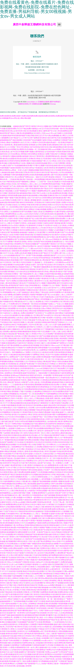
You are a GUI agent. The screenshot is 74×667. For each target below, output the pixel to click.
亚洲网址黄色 (62, 592)
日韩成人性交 (10, 184)
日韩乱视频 (7, 576)
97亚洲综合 (32, 361)
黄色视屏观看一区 (21, 518)
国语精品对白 (67, 228)
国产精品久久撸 (13, 133)
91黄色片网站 (34, 292)
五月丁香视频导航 (47, 329)
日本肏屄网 (40, 232)
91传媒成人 (57, 610)
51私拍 (5, 387)
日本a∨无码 (55, 541)
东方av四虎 (54, 299)
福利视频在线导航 (30, 615)
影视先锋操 (51, 631)
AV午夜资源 (65, 292)
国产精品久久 (12, 520)
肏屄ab (70, 126)
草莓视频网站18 (8, 292)
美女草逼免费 (26, 659)
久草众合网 (17, 177)
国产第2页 (64, 269)
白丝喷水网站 (12, 548)
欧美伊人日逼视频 (62, 511)
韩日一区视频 (42, 285)
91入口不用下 (23, 138)
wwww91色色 (32, 258)
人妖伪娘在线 (51, 421)
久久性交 (33, 352)
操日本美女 (48, 228)
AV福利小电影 (65, 537)
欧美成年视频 (26, 253)
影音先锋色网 (54, 530)
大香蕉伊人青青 (22, 451)
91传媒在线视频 (40, 209)
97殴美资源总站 (11, 182)
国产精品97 (52, 620)
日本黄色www (12, 580)
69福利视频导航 (22, 527)
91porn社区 (17, 401)
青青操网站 (33, 537)
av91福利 (3, 408)
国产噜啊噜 (24, 546)
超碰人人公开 (66, 509)
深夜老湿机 (32, 221)
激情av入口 (8, 650)
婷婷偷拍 (57, 657)
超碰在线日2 (4, 161)
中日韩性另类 (64, 186)
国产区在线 (45, 530)
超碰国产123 (35, 472)
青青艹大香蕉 (59, 661)
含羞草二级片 (36, 265)
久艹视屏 (67, 599)
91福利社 (45, 223)
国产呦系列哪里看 (21, 610)
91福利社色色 (49, 202)
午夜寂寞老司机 (14, 465)
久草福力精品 (55, 474)
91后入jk (9, 652)
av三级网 (26, 352)
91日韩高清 (28, 553)
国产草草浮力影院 (28, 126)
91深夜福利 (36, 645)
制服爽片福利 (41, 140)
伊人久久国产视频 (59, 290)
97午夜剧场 (30, 283)
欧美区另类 (54, 493)
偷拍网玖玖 (16, 315)
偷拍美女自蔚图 (8, 158)
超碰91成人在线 (52, 410)
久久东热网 (37, 447)
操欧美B (65, 500)
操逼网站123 (56, 301)
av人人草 (34, 514)
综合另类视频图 (46, 516)
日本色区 (27, 636)
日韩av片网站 (46, 308)
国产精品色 (44, 216)
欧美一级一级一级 (49, 599)
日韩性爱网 (34, 426)
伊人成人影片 (58, 449)
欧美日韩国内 (49, 525)
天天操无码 (36, 555)
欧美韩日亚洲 (10, 435)
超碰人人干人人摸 (50, 477)
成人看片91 (61, 620)
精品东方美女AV (48, 539)
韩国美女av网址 (9, 170)
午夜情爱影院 (5, 320)
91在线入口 (56, 225)
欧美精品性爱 (53, 523)
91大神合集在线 (47, 562)
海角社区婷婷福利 (26, 202)
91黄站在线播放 (62, 361)
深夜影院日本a (50, 507)
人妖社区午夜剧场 (42, 246)
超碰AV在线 (55, 514)
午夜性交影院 (32, 470)
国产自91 (44, 463)
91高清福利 (67, 484)
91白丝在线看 (21, 444)
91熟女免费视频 (52, 135)
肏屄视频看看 (10, 541)
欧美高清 (41, 569)
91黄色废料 (55, 366)
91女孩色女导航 (64, 235)
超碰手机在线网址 (43, 484)
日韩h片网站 (48, 461)
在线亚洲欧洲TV (31, 608)
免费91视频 (29, 152)
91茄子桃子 (25, 463)
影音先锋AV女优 (64, 594)
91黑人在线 (31, 444)
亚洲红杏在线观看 (50, 604)
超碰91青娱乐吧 (49, 405)
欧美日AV (18, 654)
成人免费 (21, 313)
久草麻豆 (16, 546)
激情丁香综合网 (56, 608)
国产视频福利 (23, 182)
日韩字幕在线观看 (12, 345)
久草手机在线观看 (63, 278)
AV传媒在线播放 (35, 161)
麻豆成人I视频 (31, 481)
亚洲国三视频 (27, 278)
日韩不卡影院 (24, 260)
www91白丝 (8, 417)
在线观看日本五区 (46, 613)
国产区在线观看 (35, 539)
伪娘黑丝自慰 (16, 278)
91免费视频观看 (33, 631)
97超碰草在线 (58, 419)
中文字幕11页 (49, 571)
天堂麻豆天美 (64, 534)
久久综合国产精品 (21, 629)
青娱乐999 (26, 571)
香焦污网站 (8, 338)
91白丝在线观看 (53, 348)
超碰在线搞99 (8, 135)
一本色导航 (64, 569)
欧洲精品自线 (48, 338)
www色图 (3, 394)
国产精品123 (27, 338)
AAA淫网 (26, 497)
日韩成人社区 (56, 161)
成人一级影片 (36, 177)
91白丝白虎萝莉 (62, 550)
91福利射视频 (68, 313)
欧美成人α (8, 152)
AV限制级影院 (20, 647)
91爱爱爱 (61, 163)
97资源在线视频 (49, 511)
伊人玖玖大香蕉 (44, 426)
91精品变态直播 (18, 322)
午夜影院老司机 (13, 193)
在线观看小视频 (56, 481)
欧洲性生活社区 (36, 230)
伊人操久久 (51, 590)
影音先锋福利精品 (42, 387)
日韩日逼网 (42, 145)
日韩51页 (62, 145)
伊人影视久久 (18, 567)
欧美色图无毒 (52, 592)
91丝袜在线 (65, 624)
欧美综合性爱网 (9, 149)
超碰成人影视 (44, 398)
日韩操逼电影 (42, 221)
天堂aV (63, 149)
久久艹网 (32, 267)
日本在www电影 (42, 627)
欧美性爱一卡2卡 (56, 311)
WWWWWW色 (62, 442)
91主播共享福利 (59, 211)
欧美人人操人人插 (47, 633)
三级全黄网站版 (41, 396)
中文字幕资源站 (26, 447)
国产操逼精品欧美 (28, 657)
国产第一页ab (46, 182)
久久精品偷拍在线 (13, 354)
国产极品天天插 (64, 629)
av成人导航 (13, 488)
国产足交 (36, 401)
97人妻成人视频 (55, 500)
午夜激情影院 (42, 620)
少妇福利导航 (48, 274)
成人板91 (47, 237)
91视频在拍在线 (31, 290)
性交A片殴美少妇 (38, 504)
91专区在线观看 (56, 391)
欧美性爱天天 (60, 179)
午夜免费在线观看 (23, 472)
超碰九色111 (17, 338)
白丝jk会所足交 (23, 271)
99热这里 (54, 426)
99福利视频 (10, 405)
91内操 (60, 336)
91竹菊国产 (20, 348)
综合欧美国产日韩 (52, 152)
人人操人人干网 (32, 398)
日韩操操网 (33, 318)
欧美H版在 (58, 271)
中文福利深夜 (41, 341)
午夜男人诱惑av (66, 248)
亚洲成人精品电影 (60, 338)
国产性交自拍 (46, 265)
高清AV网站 (33, 451)
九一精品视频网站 (58, 520)
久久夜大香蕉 (26, 465)
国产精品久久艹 (58, 428)
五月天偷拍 (64, 516)
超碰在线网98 (60, 467)
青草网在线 (12, 638)
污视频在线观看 (15, 156)
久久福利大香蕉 (11, 218)
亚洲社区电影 (65, 142)
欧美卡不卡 (10, 587)
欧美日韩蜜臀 (55, 292)
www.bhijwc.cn (32, 102)
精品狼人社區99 (54, 297)
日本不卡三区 (53, 200)
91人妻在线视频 (49, 343)
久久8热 (44, 580)
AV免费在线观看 (61, 650)
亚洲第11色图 (60, 202)
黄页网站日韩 (17, 207)
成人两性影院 (65, 580)
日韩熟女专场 (25, 205)
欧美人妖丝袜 (56, 659)
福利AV (56, 569)
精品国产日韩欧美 (22, 562)
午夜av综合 (25, 378)
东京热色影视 (48, 497)
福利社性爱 (4, 437)
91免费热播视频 (25, 645)
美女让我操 (8, 366)
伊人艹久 (53, 640)
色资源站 (59, 599)
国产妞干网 (4, 230)
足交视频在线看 (9, 622)
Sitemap (53, 104)
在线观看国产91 (31, 313)
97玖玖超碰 (54, 354)
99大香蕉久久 (14, 419)
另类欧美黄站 (29, 525)
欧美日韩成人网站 (46, 271)
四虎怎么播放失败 (60, 433)
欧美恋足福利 (24, 237)
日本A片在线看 (55, 170)
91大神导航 (49, 504)
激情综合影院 (23, 145)
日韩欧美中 (8, 177)
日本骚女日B (22, 578)
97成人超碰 (4, 465)
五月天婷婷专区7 (10, 327)
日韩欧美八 (27, 592)
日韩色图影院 (43, 486)
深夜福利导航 (50, 179)
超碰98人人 (52, 262)
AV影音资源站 (29, 384)
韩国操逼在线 (34, 271)
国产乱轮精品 (10, 557)
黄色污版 (57, 269)
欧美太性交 (15, 188)
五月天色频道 (59, 504)
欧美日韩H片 (44, 500)
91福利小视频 (11, 329)
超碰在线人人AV (37, 228)
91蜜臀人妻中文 (58, 253)
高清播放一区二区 (33, 149)
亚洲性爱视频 (42, 348)
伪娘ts (9, 643)
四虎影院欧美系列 (63, 491)
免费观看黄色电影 (43, 311)
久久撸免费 (59, 553)
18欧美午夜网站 (63, 421)
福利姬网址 (23, 479)
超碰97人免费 (59, 562)
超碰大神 (57, 624)
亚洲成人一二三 (8, 384)
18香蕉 (67, 163)
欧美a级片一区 (54, 142)
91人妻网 (15, 486)
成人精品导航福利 (53, 281)
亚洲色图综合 (56, 241)
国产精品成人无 (9, 458)
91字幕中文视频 (38, 165)
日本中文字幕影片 (51, 629)
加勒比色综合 (7, 574)
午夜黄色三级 (51, 663)
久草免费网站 (27, 401)
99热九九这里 (53, 306)
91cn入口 (52, 216)
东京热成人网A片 (56, 527)
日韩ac (5, 638)
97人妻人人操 (55, 331)
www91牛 (37, 248)
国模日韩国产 (18, 248)
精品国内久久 (12, 608)
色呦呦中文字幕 (22, 560)
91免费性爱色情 (30, 348)
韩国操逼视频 (48, 624)
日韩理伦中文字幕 (13, 378)
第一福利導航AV (36, 497)
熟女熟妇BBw (36, 580)
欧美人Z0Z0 (12, 502)
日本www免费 (27, 431)
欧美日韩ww (10, 131)
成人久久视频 (63, 304)
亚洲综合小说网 (61, 191)
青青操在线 (28, 235)
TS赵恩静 (6, 433)
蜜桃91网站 (4, 451)
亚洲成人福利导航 (33, 329)
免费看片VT (51, 209)
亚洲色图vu (33, 145)
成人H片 (6, 590)
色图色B (3, 532)
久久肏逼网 (36, 301)
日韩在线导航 (63, 394)
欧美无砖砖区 (34, 216)
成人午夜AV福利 (53, 320)
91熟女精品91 (32, 336)
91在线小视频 (25, 163)
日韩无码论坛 (56, 308)
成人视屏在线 (18, 186)
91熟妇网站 (64, 281)
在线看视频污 (64, 354)
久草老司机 (7, 414)
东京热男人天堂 (39, 133)
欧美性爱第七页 (65, 267)
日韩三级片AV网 (44, 518)
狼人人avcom (36, 368)
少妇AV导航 (55, 532)
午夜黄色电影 (30, 467)
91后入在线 (51, 647)
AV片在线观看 (64, 426)
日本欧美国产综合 (28, 140)
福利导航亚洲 (62, 126)
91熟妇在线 (47, 435)
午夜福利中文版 (29, 357)
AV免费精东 (53, 486)
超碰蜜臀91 (12, 216)
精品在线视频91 (19, 440)
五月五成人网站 (39, 449)
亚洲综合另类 (46, 205)
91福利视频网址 (8, 481)
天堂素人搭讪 (37, 211)
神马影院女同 (28, 350)
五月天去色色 (18, 442)
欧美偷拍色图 (58, 601)
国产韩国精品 (21, 191)
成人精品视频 (33, 479)
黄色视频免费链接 (36, 237)
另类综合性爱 (62, 456)
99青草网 (35, 592)
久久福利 (49, 290)
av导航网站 (29, 461)
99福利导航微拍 (56, 357)
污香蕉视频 (66, 659)
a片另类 (22, 590)
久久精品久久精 (23, 216)
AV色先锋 (53, 594)
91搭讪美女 (7, 278)
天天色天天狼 (26, 320)
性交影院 (67, 165)
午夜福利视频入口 (20, 361)
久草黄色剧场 (22, 624)
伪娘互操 (7, 421)
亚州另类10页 (21, 131)
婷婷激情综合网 (55, 380)
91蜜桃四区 (43, 403)
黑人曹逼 (14, 145)
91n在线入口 (44, 193)
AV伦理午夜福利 (48, 177)
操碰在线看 (23, 281)
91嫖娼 (14, 599)
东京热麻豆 (56, 182)
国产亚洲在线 (28, 364)
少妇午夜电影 (21, 184)
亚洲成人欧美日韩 (21, 587)
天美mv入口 (10, 562)
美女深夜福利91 (16, 597)
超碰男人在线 (23, 548)
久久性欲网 (30, 458)
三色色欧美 (8, 401)
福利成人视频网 (31, 509)
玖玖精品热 (10, 334)
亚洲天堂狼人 (21, 557)
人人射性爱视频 (44, 479)
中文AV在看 (24, 569)
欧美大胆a (3, 221)
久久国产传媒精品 (21, 292)
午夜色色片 (10, 553)
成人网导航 (22, 154)
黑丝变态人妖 (35, 463)
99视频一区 (4, 569)
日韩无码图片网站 (9, 456)
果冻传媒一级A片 (58, 128)
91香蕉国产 (65, 140)
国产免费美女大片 (62, 343)
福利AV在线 (16, 659)
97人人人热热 (40, 663)
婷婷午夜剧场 (55, 223)
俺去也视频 (25, 315)
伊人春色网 (63, 239)
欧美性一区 (22, 398)
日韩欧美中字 (67, 548)
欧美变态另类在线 (15, 311)
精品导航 (30, 135)
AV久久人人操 (8, 491)
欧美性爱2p (48, 544)
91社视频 (34, 474)
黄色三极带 (43, 131)
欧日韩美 (63, 532)
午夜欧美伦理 (60, 458)
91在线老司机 (7, 244)
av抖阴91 (55, 516)
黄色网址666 (27, 175)
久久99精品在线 (59, 454)
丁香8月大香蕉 (25, 228)
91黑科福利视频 (16, 175)
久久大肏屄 (25, 539)
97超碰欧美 (54, 246)
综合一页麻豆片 (65, 576)
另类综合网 (49, 583)
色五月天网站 (50, 364)
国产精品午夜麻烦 (54, 260)
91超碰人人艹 (52, 304)
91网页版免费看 (53, 350)
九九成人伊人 (68, 329)
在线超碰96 (45, 488)
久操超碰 (6, 645)
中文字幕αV (33, 297)
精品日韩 (53, 456)
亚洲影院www (62, 262)
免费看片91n (58, 544)
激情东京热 (63, 555)
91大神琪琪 (49, 232)
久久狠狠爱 (32, 624)
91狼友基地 (55, 412)
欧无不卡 (66, 497)
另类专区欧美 (35, 359)
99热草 (28, 306)
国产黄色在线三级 (21, 334)
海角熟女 (21, 608)
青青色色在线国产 (12, 633)
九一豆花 (44, 262)
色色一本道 (63, 488)
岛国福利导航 (68, 274)
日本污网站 (14, 269)
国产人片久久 (58, 255)
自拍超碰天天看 (60, 571)
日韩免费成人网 (54, 580)
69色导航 (35, 380)
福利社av (29, 583)
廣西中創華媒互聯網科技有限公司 (34, 24)
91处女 (58, 209)
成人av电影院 (29, 491)
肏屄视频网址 (9, 239)
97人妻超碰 (35, 262)
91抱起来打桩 (33, 548)
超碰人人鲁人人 (61, 295)
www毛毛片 (56, 205)
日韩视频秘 (12, 394)
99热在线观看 (11, 631)
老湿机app (14, 375)
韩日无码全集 (5, 657)
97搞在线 (28, 179)
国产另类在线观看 (12, 640)
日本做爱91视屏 (66, 195)
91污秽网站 (34, 354)
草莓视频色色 (49, 276)
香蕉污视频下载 (30, 186)
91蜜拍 (60, 221)
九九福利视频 (58, 230)
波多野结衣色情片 (62, 606)
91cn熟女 (21, 520)
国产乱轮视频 (26, 211)
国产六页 (19, 357)
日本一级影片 (34, 546)
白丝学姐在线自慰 (63, 371)
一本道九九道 (21, 170)
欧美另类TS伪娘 (22, 594)
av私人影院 (33, 527)
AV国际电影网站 (13, 163)
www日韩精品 (53, 239)
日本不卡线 (53, 188)
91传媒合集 (58, 359)
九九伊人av (13, 564)
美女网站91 (31, 246)
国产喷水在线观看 (44, 241)
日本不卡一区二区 (48, 458)
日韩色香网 (33, 285)
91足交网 (70, 405)
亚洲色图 (41, 615)
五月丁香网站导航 (13, 424)
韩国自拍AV (39, 525)
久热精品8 (36, 530)
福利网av (39, 405)
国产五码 (15, 421)
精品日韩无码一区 (36, 433)
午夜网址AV (49, 650)
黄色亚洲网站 (17, 484)
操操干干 (32, 610)
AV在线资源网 (9, 267)
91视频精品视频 (32, 170)
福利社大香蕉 (23, 297)
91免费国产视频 (43, 527)
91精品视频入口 (10, 191)
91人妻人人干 (5, 304)
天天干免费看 (7, 241)
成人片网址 (22, 246)
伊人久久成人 (5, 477)
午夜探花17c (53, 244)
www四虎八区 (8, 567)
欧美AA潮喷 (63, 327)
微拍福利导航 (42, 534)
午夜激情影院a (37, 495)
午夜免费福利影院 (30, 389)
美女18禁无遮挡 (16, 555)
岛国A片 (50, 564)
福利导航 (56, 184)
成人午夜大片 (46, 301)
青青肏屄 (6, 156)
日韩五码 (70, 318)
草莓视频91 (29, 239)
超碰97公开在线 (47, 645)
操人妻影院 (13, 251)
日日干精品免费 (24, 128)
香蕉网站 (33, 378)
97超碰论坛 (13, 437)
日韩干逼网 (33, 138)
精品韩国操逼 (67, 613)
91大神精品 (69, 504)
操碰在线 (43, 647)
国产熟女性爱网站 (44, 541)
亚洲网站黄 (61, 643)
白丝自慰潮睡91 (38, 583)
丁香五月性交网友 (21, 147)
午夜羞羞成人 (39, 168)
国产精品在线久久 (53, 172)
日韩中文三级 (22, 200)
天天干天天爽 (7, 403)
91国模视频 (20, 306)
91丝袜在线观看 (19, 290)
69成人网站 (7, 382)
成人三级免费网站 (13, 447)
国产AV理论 (60, 652)
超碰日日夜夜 (37, 223)
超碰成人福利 (53, 396)
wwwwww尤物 (30, 417)
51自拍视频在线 (11, 255)
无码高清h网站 (8, 663)
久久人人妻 (66, 585)
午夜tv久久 (46, 161)
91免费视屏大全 (16, 142)
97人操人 (20, 604)
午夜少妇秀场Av (18, 525)
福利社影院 (54, 440)
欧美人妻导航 (24, 633)
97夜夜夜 (38, 520)
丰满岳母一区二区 (41, 239)
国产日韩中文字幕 (65, 493)
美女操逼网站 (54, 193)
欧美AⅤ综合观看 (37, 571)
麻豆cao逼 (49, 569)
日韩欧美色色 (19, 491)
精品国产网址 (50, 361)
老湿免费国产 (40, 394)
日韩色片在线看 (10, 200)
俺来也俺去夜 (52, 221)
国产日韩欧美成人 (17, 550)
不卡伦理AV (47, 225)
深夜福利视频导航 (63, 417)
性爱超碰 (46, 412)
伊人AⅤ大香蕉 (9, 147)
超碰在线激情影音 (17, 615)
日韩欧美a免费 (30, 502)
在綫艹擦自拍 (65, 514)
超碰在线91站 (7, 636)
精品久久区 (12, 408)
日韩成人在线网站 (53, 140)
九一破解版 (35, 516)
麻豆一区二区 (29, 394)
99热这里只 (16, 463)
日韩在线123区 (67, 301)
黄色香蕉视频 (7, 523)
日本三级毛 (37, 431)
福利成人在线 (61, 318)
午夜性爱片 (64, 348)
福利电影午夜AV (28, 156)
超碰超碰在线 (62, 578)
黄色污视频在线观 (67, 158)
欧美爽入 (63, 408)
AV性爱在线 (58, 461)
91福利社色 (27, 207)
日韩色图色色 (47, 574)
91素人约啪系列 (18, 585)
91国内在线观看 (10, 604)
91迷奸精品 (58, 329)
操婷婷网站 (48, 428)
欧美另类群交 (50, 168)
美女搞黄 (36, 278)
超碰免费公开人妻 (63, 214)
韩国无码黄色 (15, 161)
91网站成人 (16, 359)
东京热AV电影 (37, 412)
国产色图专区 (59, 633)
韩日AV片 (17, 530)
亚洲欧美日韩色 (34, 158)
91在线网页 (33, 486)
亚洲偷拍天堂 (47, 368)
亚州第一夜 (53, 546)
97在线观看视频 (67, 654)
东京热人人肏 (30, 550)
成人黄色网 (4, 331)
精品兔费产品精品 (23, 265)
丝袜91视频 (63, 396)
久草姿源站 (28, 449)
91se (47, 493)
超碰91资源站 (28, 597)
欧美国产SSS (68, 391)
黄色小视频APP (64, 523)
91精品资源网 (49, 553)
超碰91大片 (59, 525)
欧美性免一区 (62, 188)
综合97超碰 (19, 553)
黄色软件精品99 (30, 585)
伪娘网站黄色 (27, 643)
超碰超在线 (17, 126)
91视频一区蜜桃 (31, 493)
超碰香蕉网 (66, 324)
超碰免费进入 (12, 318)
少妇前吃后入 (21, 631)
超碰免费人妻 (48, 175)
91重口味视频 (17, 497)
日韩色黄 (39, 604)
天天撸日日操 (27, 576)
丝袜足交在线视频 (40, 304)
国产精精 (56, 567)
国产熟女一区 (41, 417)
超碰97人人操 (65, 412)
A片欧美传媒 (65, 182)
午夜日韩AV (51, 491)
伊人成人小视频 (37, 274)
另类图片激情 (18, 235)
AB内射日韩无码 (8, 509)
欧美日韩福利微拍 (64, 638)
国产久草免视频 (65, 258)
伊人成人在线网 (23, 599)
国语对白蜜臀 (24, 230)
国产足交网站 (19, 239)
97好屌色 (54, 375)
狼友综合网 (49, 352)
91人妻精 (13, 313)
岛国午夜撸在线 (43, 456)
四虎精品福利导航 (47, 322)
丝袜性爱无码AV (38, 654)
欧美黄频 (67, 352)
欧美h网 (28, 165)
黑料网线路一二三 (49, 622)
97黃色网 (68, 428)
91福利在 (6, 313)
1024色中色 (7, 659)
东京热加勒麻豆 (32, 131)
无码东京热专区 (38, 414)
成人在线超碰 (37, 643)
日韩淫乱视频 (45, 366)
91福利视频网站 (51, 394)
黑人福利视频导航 (30, 456)
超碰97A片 (40, 371)
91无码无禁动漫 (42, 142)
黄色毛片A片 (8, 371)
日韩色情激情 (17, 373)
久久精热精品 (44, 380)
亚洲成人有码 (26, 241)
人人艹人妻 (28, 248)
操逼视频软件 (11, 532)
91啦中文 (37, 198)
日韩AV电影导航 (34, 587)
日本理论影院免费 (44, 509)
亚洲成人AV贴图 (27, 276)
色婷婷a (19, 341)
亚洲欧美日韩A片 (54, 195)
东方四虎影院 (10, 364)
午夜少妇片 (39, 467)
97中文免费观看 (66, 541)
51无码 (34, 241)
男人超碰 (51, 191)
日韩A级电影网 (67, 627)
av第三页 (43, 631)
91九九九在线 (30, 371)
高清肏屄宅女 (40, 550)
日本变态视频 (19, 417)
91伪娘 (17, 428)
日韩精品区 (46, 391)
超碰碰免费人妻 (58, 597)
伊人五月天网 (18, 449)
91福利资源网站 (65, 373)
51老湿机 (37, 322)
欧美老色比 (54, 488)
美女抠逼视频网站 (26, 133)
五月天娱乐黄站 (55, 387)
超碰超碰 (23, 232)
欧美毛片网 (13, 301)
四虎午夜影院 (21, 470)
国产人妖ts (31, 396)
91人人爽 (6, 223)
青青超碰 (12, 451)
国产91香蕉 (30, 520)
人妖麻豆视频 (65, 398)
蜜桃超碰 (46, 357)
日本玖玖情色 (57, 265)
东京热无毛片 (41, 442)
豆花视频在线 (58, 645)
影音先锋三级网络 (38, 606)
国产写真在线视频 (35, 255)
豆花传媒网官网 (35, 574)
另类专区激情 (25, 262)
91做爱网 (42, 592)
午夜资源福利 (33, 188)
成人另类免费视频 (44, 382)
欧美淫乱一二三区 (27, 477)
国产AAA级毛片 (46, 315)
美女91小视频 (40, 283)
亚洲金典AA (52, 378)
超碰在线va (19, 384)
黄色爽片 (58, 232)
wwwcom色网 (48, 585)
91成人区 (56, 615)
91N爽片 (20, 564)
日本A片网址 (36, 636)
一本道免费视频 (38, 179)
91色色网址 (61, 389)
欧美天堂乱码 (45, 207)
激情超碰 (44, 587)
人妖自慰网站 (15, 320)
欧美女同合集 (64, 200)
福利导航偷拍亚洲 (58, 198)
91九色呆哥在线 (64, 410)
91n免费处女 (13, 281)
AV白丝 (21, 308)
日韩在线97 (65, 444)
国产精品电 (47, 597)
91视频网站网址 (41, 191)
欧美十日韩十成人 (30, 541)
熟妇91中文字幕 (6, 585)
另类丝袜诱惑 (59, 352)
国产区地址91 (11, 511)
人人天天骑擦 (38, 576)
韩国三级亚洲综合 (46, 401)
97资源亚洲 (39, 652)
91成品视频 (66, 308)
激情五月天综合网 (6, 544)
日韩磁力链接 (23, 218)
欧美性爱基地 (67, 209)
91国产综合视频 (44, 336)
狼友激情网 (33, 195)
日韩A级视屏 (17, 592)
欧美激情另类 (65, 152)
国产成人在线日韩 (35, 218)
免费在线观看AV (10, 560)
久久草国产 (46, 659)
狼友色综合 (19, 288)
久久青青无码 (60, 364)
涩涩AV (25, 454)
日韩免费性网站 (9, 214)
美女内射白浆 (66, 205)
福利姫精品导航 (25, 193)
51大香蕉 (62, 384)
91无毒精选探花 (53, 373)
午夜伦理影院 (32, 557)
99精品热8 (8, 592)
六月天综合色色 (61, 590)
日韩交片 (21, 583)
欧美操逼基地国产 (20, 135)
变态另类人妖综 (14, 666)
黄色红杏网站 (28, 209)
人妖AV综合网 (40, 408)
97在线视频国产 (22, 622)
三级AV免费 (25, 661)
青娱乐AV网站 (41, 657)
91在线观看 (8, 534)
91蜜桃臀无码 (9, 518)
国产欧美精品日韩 (9, 426)
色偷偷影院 (17, 643)
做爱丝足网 (56, 509)
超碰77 (34, 320)
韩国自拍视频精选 (19, 366)
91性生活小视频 (42, 126)
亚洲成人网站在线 (29, 311)
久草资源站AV (38, 202)
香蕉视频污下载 (17, 391)
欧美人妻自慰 (61, 156)
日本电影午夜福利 (31, 564)
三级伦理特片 (26, 495)
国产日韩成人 (7, 290)
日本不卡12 (7, 253)
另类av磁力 (42, 320)
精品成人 (7, 359)
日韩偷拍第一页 (27, 304)
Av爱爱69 (49, 313)
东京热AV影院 (5, 431)
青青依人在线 (26, 223)
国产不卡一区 (23, 255)
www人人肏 (25, 428)
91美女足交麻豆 (53, 537)
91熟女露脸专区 (39, 424)
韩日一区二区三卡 (47, 359)
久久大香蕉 (7, 500)
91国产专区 (13, 299)
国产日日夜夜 (29, 567)
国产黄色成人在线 (18, 382)
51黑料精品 (36, 306)
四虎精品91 (46, 235)
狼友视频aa (58, 274)
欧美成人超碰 (23, 318)
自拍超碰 (19, 456)
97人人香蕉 (60, 288)
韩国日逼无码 (34, 375)
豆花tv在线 (66, 161)
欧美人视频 (27, 380)
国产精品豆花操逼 (13, 474)
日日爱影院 (39, 477)
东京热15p (36, 207)
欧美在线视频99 (23, 251)
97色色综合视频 (29, 244)
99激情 (39, 624)
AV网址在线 (65, 366)
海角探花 (69, 389)
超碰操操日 (16, 211)
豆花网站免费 (35, 488)
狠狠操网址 (12, 343)
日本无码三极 (38, 343)
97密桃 (56, 285)
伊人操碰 (28, 308)
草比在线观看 (66, 172)
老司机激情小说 (8, 389)
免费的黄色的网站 (24, 299)
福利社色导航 (55, 518)
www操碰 (20, 502)
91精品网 (64, 403)
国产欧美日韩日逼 (22, 426)
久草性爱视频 (44, 299)
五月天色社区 (46, 128)
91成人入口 (57, 613)
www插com (45, 640)
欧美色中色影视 (16, 571)
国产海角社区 (41, 186)
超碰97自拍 (56, 451)
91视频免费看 (51, 283)
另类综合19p (36, 659)
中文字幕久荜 (68, 230)
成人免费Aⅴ (16, 253)
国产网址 (35, 299)
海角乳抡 (49, 601)
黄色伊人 (3, 507)
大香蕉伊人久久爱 (42, 327)
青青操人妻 (32, 281)
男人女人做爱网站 (40, 350)
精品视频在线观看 (13, 507)
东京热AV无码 (32, 214)
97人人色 (28, 301)
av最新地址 (13, 331)
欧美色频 (63, 193)
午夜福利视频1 (63, 604)
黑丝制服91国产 (14, 661)
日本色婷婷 (4, 276)
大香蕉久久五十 (55, 548)
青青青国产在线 (58, 435)
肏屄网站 (12, 387)
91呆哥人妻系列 (61, 539)
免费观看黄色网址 (52, 408)
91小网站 (49, 617)
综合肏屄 (55, 235)
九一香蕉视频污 (44, 514)
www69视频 (55, 149)
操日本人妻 (16, 495)
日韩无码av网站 (42, 578)
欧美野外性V (38, 276)
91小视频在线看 (29, 387)
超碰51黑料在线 (16, 172)
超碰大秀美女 (53, 534)
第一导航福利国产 (63, 663)
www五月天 (55, 207)
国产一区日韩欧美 (53, 470)
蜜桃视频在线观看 (41, 384)
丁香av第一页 (63, 502)
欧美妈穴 (62, 299)
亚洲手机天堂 (55, 138)
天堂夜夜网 (57, 617)
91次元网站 (53, 327)
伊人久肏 (68, 525)
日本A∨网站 (7, 599)
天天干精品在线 (23, 620)
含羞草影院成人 (39, 152)
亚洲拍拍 (31, 269)
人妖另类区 (19, 209)
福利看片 (64, 223)
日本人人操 (24, 188)
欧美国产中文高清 (35, 622)
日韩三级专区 (34, 594)
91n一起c (49, 269)
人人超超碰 (10, 428)
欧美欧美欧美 (19, 179)
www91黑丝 (55, 248)
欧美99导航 (66, 617)
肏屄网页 (48, 654)
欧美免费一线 (42, 378)
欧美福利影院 (26, 368)
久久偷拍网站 (36, 391)
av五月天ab (28, 288)
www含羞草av (60, 276)
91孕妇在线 (65, 315)
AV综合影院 (56, 654)
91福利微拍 (12, 221)
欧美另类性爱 (54, 267)
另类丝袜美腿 (41, 590)
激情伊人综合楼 (42, 200)
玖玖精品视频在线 (33, 366)
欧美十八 (10, 209)
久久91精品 (69, 435)
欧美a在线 (53, 578)
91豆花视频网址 (29, 523)
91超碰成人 (31, 232)
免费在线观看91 (23, 532)
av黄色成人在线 (47, 636)
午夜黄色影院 (67, 437)
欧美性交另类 (51, 442)
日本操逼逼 (36, 308)
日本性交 (62, 440)
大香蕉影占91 (23, 225)
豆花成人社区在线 (29, 627)
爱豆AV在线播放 (65, 320)
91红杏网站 (61, 560)
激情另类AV (58, 165)
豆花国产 (9, 165)
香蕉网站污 (19, 389)
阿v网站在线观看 (32, 440)
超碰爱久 (22, 652)
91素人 (53, 278)
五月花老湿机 (45, 158)
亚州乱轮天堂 (30, 405)
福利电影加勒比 (28, 650)
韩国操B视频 (20, 601)
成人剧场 (19, 364)
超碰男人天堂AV (28, 324)
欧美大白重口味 (60, 465)
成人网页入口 (64, 135)
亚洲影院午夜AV (48, 447)
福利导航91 (30, 327)
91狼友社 (3, 232)
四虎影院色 (4, 251)
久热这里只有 (7, 479)
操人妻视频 (32, 200)
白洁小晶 (41, 352)
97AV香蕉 (11, 350)
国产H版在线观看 (15, 140)
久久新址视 (29, 322)
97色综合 (12, 258)
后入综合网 (30, 408)
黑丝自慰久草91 (23, 488)
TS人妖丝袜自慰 (8, 410)
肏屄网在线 (63, 246)
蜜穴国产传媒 (68, 449)
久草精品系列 (21, 511)
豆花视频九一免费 (24, 437)
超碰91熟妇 (20, 458)
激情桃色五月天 (14, 276)
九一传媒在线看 (40, 373)
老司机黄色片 (61, 622)
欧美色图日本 (20, 405)
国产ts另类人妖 (31, 382)
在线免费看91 (12, 308)
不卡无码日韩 (39, 364)
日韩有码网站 (46, 198)
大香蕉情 (3, 629)
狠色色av (20, 301)
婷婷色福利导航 (13, 202)
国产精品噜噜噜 (13, 232)
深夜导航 (21, 493)
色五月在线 (7, 205)
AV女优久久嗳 (8, 449)
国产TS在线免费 (42, 244)
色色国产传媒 (5, 615)
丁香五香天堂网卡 (53, 341)
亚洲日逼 (38, 324)
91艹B (13, 601)
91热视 (15, 652)
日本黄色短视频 (40, 491)
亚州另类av (65, 297)
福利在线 (54, 336)
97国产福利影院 (29, 663)
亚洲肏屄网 (58, 564)
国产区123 (51, 131)
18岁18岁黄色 (34, 147)
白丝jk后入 (15, 205)
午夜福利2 (16, 241)
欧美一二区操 (9, 179)
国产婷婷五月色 (22, 285)
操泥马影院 (9, 248)
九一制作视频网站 (15, 352)
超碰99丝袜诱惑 (28, 373)
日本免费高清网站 (6, 530)
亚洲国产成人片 (42, 444)
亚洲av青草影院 (9, 285)
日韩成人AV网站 (67, 225)
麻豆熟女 (3, 308)
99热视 (39, 585)
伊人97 (65, 265)
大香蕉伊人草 (13, 537)
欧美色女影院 (21, 435)
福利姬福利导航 (57, 382)
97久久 (50, 285)
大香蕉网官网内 (49, 156)
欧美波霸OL (25, 474)
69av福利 (23, 345)
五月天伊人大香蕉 (29, 142)
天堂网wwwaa (49, 652)
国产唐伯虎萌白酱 (12, 237)
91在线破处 (36, 465)
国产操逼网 (8, 442)
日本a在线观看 (17, 500)
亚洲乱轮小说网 (43, 154)
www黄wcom (21, 214)
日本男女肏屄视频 (25, 421)
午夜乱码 (53, 154)
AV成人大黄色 (26, 507)
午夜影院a (40, 502)
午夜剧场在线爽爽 (63, 216)
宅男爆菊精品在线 (46, 661)
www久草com (51, 133)
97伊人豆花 (13, 297)
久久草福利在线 (63, 378)
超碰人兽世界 (26, 666)
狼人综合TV (28, 198)
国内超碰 (68, 562)
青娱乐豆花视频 (25, 606)
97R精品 (41, 629)
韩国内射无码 (14, 606)
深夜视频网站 (7, 546)
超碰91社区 (63, 375)
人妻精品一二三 (34, 182)
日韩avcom (54, 345)
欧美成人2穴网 (21, 336)
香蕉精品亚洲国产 (62, 495)
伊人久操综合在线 (45, 454)
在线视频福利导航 (11, 461)
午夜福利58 (23, 269)
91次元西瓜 (57, 228)
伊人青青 (10, 629)
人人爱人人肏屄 (59, 251)
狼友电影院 (33, 629)
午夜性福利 (30, 652)
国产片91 (52, 560)
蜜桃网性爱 (24, 161)
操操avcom (18, 544)
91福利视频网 (16, 576)
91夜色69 (21, 283)
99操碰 (5, 301)
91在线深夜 (7, 454)
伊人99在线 (42, 557)
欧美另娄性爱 (35, 633)
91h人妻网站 (10, 357)
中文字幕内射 (64, 345)
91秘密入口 (61, 133)
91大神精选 (61, 154)
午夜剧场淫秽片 (64, 546)
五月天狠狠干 (15, 223)
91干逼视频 (58, 583)
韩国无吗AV (60, 507)
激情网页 (41, 493)
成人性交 (20, 394)
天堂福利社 (7, 324)
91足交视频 (45, 331)
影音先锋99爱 (50, 414)
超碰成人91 (42, 470)
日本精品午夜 (16, 431)
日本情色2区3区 (60, 472)
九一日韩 (39, 610)
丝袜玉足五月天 (40, 135)
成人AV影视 (13, 590)
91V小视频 (31, 191)
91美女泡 (56, 315)
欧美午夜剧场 (58, 636)
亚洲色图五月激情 (27, 295)
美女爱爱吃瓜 (21, 149)
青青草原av (66, 170)
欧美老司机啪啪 (33, 345)
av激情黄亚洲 (47, 255)
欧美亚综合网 (53, 384)
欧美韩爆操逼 (20, 509)
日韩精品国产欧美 (30, 534)
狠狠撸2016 (12, 265)
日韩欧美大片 (26, 530)
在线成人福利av (35, 562)
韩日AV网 (41, 318)
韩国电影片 (65, 207)
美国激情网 (10, 288)
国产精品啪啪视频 (43, 481)
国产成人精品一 (39, 617)
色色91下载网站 (67, 341)
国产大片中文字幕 (9, 467)
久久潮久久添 (48, 433)
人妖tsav (19, 387)
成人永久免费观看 (47, 465)
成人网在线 (43, 260)
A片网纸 (50, 657)
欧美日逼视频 (15, 477)
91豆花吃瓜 (7, 262)
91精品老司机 (40, 410)
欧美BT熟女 (43, 188)
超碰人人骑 (22, 396)
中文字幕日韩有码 (26, 617)
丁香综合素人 (44, 292)
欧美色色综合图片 (21, 158)
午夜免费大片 (50, 318)
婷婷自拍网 (25, 354)
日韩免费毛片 (18, 244)
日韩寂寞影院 (14, 569)
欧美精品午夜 (35, 331)
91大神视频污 (14, 230)
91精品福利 (26, 274)
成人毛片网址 (35, 315)
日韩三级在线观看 (29, 484)
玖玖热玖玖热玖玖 (40, 172)
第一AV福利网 (45, 375)
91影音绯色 (49, 165)
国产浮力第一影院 (57, 431)
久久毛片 (67, 255)
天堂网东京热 (44, 548)
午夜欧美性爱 (18, 198)
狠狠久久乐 (13, 620)
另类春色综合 (24, 375)
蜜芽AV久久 (41, 281)
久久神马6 (41, 214)
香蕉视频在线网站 (47, 472)
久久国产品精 (56, 324)
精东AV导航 (24, 574)
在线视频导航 (65, 138)
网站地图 (27, 118)
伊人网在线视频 (61, 631)
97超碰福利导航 (64, 486)
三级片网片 (16, 262)
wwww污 (31, 638)
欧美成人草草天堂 (44, 451)
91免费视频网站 (61, 414)
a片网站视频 (42, 195)
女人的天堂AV (50, 288)
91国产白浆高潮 (10, 594)
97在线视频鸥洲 (19, 165)
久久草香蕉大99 (34, 334)
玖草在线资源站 (11, 246)
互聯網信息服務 (43, 102)
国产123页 (61, 477)
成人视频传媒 (21, 258)
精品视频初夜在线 (19, 403)
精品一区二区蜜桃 (54, 463)
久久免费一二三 (67, 463)
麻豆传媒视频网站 (65, 306)
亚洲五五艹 (42, 313)
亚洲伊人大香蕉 (8, 647)
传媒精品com (36, 128)
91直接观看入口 (38, 288)
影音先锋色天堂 (43, 138)
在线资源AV (12, 624)
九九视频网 (33, 518)
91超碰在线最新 (14, 168)
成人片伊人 (65, 518)
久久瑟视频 (24, 640)
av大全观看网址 (9, 341)
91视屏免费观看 (42, 560)
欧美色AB (39, 544)
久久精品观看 (40, 567)
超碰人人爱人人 (66, 474)
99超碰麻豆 (62, 557)
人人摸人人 (46, 324)
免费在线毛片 (15, 304)
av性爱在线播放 (8, 654)
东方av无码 (13, 225)
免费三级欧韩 (54, 398)
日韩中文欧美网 (56, 484)
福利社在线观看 (48, 218)
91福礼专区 (55, 158)
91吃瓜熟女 (58, 175)
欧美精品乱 (42, 389)
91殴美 (14, 583)
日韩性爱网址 (40, 650)
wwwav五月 (24, 486)
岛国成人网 (41, 361)
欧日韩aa (33, 620)
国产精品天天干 (46, 253)
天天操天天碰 (43, 297)
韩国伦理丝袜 (44, 170)
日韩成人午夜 (20, 481)
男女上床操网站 (29, 604)
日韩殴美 (38, 458)
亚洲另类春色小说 (49, 643)
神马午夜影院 (18, 534)
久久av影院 (42, 564)
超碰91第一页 (14, 613)
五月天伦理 (11, 306)
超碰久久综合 (34, 454)
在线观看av (47, 520)
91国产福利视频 (49, 495)
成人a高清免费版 (55, 627)
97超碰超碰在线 (24, 580)
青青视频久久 (12, 271)
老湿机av (55, 576)
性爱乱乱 (19, 541)
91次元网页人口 (6, 211)
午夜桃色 (29, 343)
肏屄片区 (60, 283)
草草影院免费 (12, 195)
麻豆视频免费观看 (29, 341)
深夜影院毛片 (61, 424)
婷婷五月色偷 (16, 324)
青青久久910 (52, 163)
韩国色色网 (58, 497)
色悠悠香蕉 (34, 419)
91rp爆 (2, 165)
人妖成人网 (65, 331)
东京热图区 (37, 235)
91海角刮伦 (27, 500)
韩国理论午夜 (65, 470)
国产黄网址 (26, 177)
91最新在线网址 (42, 523)
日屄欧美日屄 (28, 172)
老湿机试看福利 (52, 145)
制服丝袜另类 (45, 149)
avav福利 (14, 493)
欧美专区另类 (24, 419)
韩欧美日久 (65, 615)
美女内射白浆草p (27, 168)
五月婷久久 (13, 398)
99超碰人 (7, 497)
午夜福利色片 (45, 278)
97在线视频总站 (27, 424)
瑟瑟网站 (44, 555)
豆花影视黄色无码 (66, 567)
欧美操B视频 (37, 175)
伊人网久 (35, 647)
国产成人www (49, 295)
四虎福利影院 (49, 467)
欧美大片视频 (47, 230)
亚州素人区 (60, 587)
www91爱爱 (68, 527)
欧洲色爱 (12, 527)
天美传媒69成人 (9, 336)
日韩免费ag (33, 569)
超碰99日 (35, 613)
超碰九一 (48, 567)
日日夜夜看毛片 (29, 442)
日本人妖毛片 (38, 461)
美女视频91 (30, 601)
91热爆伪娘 (17, 516)
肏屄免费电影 (53, 555)
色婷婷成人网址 (26, 414)
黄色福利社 (63, 237)
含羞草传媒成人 (14, 368)
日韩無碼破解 (50, 606)
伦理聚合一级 (16, 274)
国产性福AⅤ (45, 532)
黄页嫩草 (17, 295)
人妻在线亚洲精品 (10, 283)
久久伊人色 (32, 578)
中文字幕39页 (17, 454)
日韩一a (29, 647)
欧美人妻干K (21, 329)
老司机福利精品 (43, 258)
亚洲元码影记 (35, 205)
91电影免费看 (47, 437)
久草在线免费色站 (62, 131)
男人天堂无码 (7, 627)
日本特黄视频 (5, 228)
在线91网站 (58, 313)
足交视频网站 (47, 211)
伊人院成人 (58, 401)
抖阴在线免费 (59, 218)
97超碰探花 (21, 408)
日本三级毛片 (24, 433)
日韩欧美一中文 (60, 177)
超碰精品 (39, 511)
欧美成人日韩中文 (45, 419)
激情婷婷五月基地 (35, 225)
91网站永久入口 (54, 444)
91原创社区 (66, 610)
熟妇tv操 (55, 237)
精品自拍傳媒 (10, 444)
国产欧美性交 (12, 396)
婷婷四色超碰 (42, 163)
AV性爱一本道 (35, 532)
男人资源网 (15, 617)
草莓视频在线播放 (6, 361)
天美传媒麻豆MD (12, 514)
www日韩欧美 (5, 550)
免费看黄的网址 (11, 504)
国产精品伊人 (68, 553)
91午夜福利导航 (25, 412)
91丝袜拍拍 (7, 274)
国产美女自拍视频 (36, 428)
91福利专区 (21, 343)
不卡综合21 (46, 248)
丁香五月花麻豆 (52, 186)
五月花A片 (20, 467)
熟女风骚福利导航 (21, 267)
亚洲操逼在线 (37, 437)
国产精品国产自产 (6, 186)
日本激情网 (54, 258)
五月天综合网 (12, 154)
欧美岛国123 (51, 214)
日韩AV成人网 (52, 557)
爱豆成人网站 (19, 371)
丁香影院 (63, 285)
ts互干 (40, 435)
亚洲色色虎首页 (36, 599)
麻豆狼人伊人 (5, 555)
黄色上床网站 (12, 578)
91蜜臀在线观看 (36, 251)
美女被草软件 (51, 424)
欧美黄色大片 (18, 523)
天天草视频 (59, 447)
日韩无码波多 (61, 405)
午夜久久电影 (22, 221)
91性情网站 (38, 597)
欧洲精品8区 (34, 260)
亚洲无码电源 (65, 350)
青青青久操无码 (25, 613)
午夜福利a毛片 (16, 657)
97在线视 (27, 391)
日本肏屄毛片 (40, 269)
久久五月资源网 (46, 334)
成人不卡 (16, 574)
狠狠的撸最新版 (23, 331)
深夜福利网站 (57, 147)
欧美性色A (31, 511)
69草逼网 (35, 500)
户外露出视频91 (66, 184)
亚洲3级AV (36, 253)
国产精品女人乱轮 (6, 235)
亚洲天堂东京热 (46, 147)
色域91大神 (25, 359)
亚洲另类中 (7, 463)
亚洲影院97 (35, 661)
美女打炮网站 (22, 638)
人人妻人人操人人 (33, 184)
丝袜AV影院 (37, 338)
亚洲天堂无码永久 (24, 504)
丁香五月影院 (47, 251)
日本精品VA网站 (59, 574)
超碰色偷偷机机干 (15, 380)
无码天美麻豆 (44, 345)
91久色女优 (42, 537)
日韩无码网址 (32, 154)
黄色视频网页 (60, 168)
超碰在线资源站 (8, 610)
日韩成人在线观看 (41, 638)
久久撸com (69, 218)
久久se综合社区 (5, 315)
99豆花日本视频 (18, 152)
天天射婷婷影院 (56, 479)
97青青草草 (39, 156)
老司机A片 (15, 414)
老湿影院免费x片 (12, 128)
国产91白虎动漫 (67, 232)
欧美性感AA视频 (50, 371)
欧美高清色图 (51, 550)
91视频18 (3, 343)
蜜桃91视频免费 (42, 267)
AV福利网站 (14, 645)
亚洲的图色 (8, 516)
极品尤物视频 (30, 410)
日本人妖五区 (38, 553)
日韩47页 (35, 193)
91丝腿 (2, 128)
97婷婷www (47, 610)
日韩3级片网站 (5, 391)
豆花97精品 (13, 138)
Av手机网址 (44, 546)
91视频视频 (21, 327)
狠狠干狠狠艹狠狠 (6, 198)
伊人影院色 (46, 431)
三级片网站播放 (24, 514)
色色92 (33, 163)
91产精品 (48, 449)
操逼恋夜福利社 (32, 403)
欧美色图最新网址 (39, 421)
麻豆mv (21, 461)
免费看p (10, 295)
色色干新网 (52, 126)
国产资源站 (59, 322)
